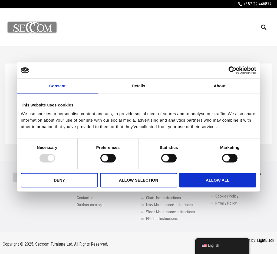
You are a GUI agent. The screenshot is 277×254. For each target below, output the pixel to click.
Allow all (218, 180)
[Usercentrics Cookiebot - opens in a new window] (232, 70)
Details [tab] (138, 85)
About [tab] (220, 85)
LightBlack (265, 240)
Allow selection (138, 180)
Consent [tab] (57, 85)
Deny (59, 180)
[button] (263, 27)
